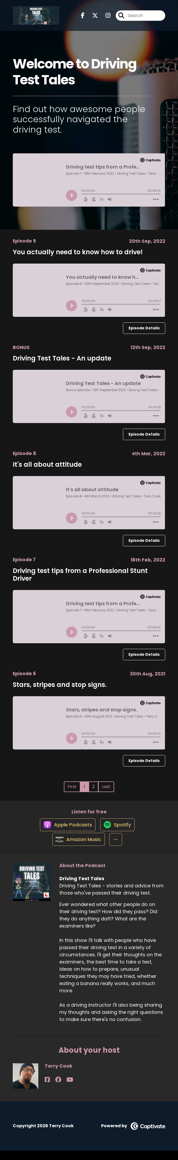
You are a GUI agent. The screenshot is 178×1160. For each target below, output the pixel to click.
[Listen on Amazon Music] (77, 848)
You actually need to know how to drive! (78, 252)
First (72, 787)
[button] (116, 848)
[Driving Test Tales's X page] (92, 17)
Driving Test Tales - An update (62, 358)
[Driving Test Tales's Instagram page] (104, 17)
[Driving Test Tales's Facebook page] (83, 17)
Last (106, 787)
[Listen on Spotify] (117, 829)
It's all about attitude (47, 464)
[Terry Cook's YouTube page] (61, 1089)
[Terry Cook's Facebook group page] (54, 1089)
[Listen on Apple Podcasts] (66, 829)
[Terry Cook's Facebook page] (47, 1089)
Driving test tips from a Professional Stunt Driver (80, 574)
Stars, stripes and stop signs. (60, 684)
